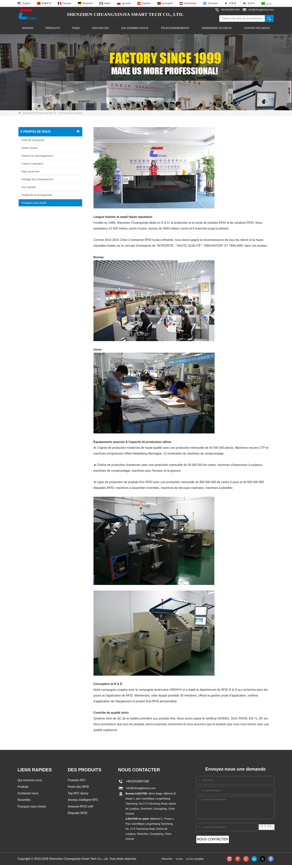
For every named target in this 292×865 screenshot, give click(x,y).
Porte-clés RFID (78, 787)
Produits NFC (77, 780)
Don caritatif (28, 186)
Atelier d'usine (29, 147)
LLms (179, 858)
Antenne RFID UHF (81, 807)
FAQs (76, 27)
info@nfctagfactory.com (140, 788)
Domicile (25, 113)
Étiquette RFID (77, 813)
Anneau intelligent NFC (83, 800)
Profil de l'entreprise (32, 139)
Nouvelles (100, 27)
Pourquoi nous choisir (34, 202)
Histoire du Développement (37, 155)
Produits (52, 27)
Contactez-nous (257, 27)
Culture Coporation (32, 163)
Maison (27, 27)
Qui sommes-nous (134, 27)
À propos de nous (44, 113)
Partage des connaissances (37, 179)
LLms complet (195, 858)
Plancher (166, 858)
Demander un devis (217, 27)
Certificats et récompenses (36, 194)
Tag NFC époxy (78, 793)
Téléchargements (175, 27)
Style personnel (30, 171)
